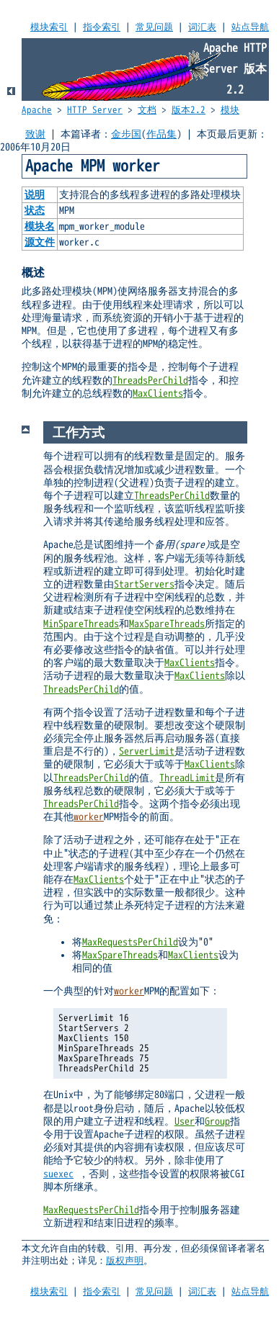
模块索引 (49, 27)
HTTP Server (95, 110)
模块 (230, 110)
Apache (37, 110)
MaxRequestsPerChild (130, 942)
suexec (58, 1174)
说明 (35, 194)
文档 (147, 110)
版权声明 (124, 1261)
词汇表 (202, 27)
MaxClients (158, 393)
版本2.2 (188, 110)
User (184, 1121)
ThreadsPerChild (150, 380)
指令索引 (101, 27)
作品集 (161, 134)
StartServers (144, 584)
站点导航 (250, 27)
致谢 (35, 134)
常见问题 (154, 27)
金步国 (126, 134)
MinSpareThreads (81, 624)
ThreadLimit (187, 778)
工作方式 (79, 433)
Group (217, 1121)
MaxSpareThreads (167, 624)
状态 (35, 210)
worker (89, 817)
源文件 (40, 242)
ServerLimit (146, 751)
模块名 (40, 226)
